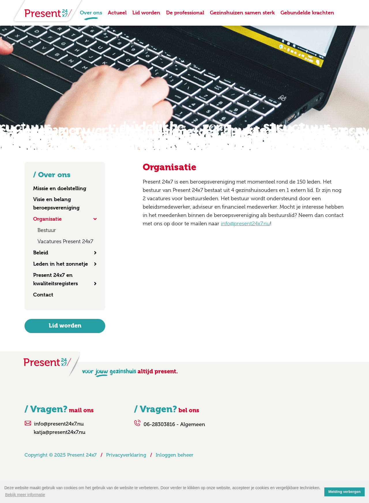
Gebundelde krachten (307, 13)
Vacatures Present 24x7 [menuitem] (65, 241)
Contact (43, 295)
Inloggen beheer (174, 455)
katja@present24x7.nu (59, 432)
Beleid (40, 252)
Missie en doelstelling (59, 188)
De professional (185, 13)
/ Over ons (52, 175)
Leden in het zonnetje (60, 264)
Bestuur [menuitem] (46, 230)
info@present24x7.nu (245, 223)
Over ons (91, 13)
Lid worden (146, 13)
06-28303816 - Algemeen (174, 424)
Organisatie (47, 219)
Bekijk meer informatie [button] (25, 494)
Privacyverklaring (126, 455)
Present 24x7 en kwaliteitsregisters (55, 279)
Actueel (117, 13)
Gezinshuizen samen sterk (242, 13)
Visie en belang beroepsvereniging (56, 203)
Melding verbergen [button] (344, 492)
